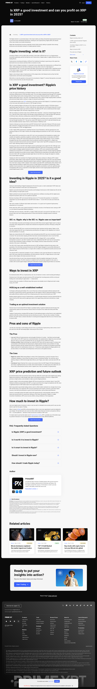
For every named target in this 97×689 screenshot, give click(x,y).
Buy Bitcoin (38, 628)
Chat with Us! (52, 596)
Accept (57, 681)
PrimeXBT (18, 20)
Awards (65, 639)
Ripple (19, 409)
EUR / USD (52, 628)
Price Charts (38, 619)
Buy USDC (38, 633)
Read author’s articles (31, 489)
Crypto (39, 543)
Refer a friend (80, 631)
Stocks (65, 543)
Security (65, 637)
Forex (23, 631)
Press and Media (67, 641)
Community (66, 633)
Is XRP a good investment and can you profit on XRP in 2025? (35, 34)
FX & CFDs (24, 621)
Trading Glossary (81, 625)
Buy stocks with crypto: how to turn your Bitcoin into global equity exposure (74, 548)
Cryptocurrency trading (36, 415)
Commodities (24, 635)
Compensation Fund (68, 623)
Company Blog (67, 621)
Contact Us (66, 625)
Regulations (66, 635)
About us (66, 631)
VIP (22, 626)
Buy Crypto (24, 623)
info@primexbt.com (16, 609)
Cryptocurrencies (25, 637)
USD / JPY (52, 630)
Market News (80, 623)
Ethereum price (53, 621)
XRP (25, 101)
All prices (52, 634)
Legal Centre (66, 626)
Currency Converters (40, 621)
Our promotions (81, 630)
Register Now (79, 81)
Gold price (52, 632)
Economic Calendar (40, 623)
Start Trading (22, 584)
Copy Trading (24, 625)
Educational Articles (82, 621)
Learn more (50, 681)
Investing (15, 34)
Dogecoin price (53, 625)
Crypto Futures (25, 619)
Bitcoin (12, 543)
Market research (81, 619)
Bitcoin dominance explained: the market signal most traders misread (21, 548)
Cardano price (52, 626)
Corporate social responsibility (70, 642)
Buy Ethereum (38, 630)
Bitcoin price (52, 619)
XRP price (52, 623)
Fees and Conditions (68, 619)
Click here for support (13, 606)
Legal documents (89, 646)
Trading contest (81, 633)
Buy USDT (38, 631)
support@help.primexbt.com (17, 611)
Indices (23, 633)
